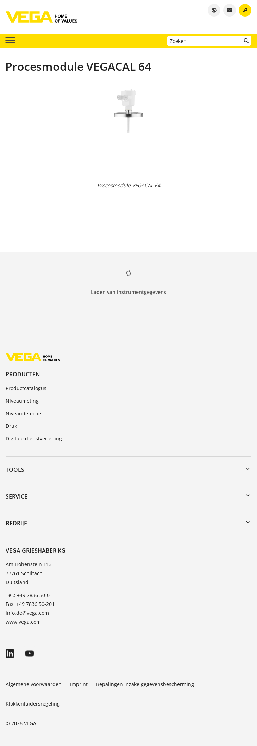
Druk (11, 425)
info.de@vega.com (27, 612)
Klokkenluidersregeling (33, 703)
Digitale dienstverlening (34, 438)
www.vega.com (23, 622)
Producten (23, 374)
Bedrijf (16, 523)
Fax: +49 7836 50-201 (30, 604)
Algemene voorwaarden (34, 684)
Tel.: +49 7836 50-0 (28, 595)
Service (16, 496)
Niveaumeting (22, 400)
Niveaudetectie (23, 413)
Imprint (79, 684)
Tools (15, 470)
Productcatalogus (26, 388)
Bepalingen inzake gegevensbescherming (145, 684)
